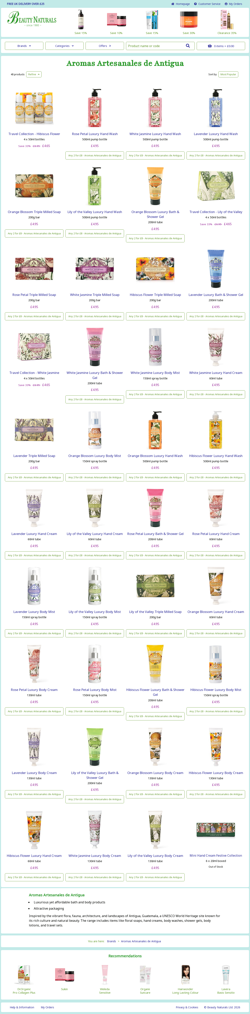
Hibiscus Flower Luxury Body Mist (215, 689)
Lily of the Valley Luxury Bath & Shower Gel (95, 775)
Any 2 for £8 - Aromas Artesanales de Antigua (94, 155)
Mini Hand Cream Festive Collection (216, 855)
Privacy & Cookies (187, 1007)
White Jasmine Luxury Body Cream (95, 855)
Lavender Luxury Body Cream (34, 772)
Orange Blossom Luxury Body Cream (155, 772)
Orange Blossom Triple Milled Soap (34, 212)
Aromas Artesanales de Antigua (125, 63)
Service (207, 4)
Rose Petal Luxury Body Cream (34, 689)
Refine (33, 74)
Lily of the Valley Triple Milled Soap (155, 611)
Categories (64, 46)
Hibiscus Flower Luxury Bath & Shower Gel (155, 692)
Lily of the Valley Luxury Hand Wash (94, 212)
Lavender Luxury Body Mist (34, 611)
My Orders (233, 4)
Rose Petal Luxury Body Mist (95, 689)
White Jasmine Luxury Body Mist (155, 372)
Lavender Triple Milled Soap (34, 455)
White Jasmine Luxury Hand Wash (155, 134)
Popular (228, 74)
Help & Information (22, 1007)
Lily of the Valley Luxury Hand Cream (95, 533)
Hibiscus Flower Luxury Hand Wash (216, 455)
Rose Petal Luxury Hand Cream (216, 533)
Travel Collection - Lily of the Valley (215, 212)
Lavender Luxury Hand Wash (216, 134)
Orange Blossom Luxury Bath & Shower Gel (155, 214)
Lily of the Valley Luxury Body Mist (95, 611)
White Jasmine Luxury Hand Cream (215, 372)
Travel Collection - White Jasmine (34, 372)
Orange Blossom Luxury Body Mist (94, 455)
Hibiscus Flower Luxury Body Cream (216, 772)
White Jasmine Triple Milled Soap (95, 294)
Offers (105, 46)
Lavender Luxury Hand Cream (34, 533)
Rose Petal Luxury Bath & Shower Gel (155, 533)
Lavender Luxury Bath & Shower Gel (215, 294)
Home (180, 4)
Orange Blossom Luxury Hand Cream (216, 611)
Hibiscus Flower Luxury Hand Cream (34, 855)
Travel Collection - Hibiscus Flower (34, 134)
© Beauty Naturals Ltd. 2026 (222, 1007)
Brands (24, 46)
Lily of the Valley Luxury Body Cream (155, 855)
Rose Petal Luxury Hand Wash (95, 134)
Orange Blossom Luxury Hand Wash (155, 455)
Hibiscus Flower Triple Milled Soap (155, 294)
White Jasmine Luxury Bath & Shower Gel (95, 375)
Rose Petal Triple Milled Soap (34, 294)
